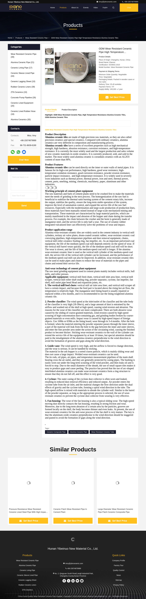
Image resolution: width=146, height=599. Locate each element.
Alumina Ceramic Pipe (78, 432)
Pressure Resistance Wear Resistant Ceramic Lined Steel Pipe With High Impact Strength (28, 511)
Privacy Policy (118, 585)
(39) (23, 87)
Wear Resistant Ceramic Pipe (36, 38)
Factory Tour (118, 565)
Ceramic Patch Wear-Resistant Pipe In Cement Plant (70, 510)
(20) (22, 104)
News (119, 575)
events (86, 8)
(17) (21, 68)
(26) (23, 98)
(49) (23, 55)
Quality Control (118, 570)
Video (95, 8)
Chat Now (24, 160)
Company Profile (118, 560)
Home (52, 8)
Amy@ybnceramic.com (106, 2)
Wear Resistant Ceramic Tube (102, 432)
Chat (129, 8)
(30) (21, 120)
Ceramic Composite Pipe (56, 432)
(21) (22, 62)
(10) (23, 81)
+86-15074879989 (130, 2)
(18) (23, 112)
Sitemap (118, 580)
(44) (22, 74)
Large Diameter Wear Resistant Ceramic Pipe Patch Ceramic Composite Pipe (115, 510)
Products (63, 8)
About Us (75, 8)
